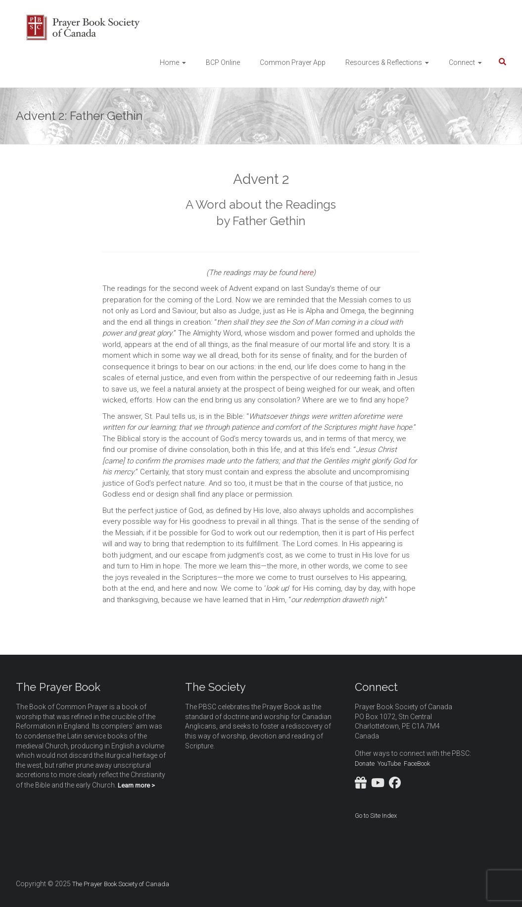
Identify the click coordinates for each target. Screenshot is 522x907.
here (306, 272)
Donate (365, 763)
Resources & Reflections (383, 62)
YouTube (389, 763)
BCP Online (223, 62)
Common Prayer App (293, 62)
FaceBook (417, 763)
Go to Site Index (376, 815)
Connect (462, 62)
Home (169, 62)
